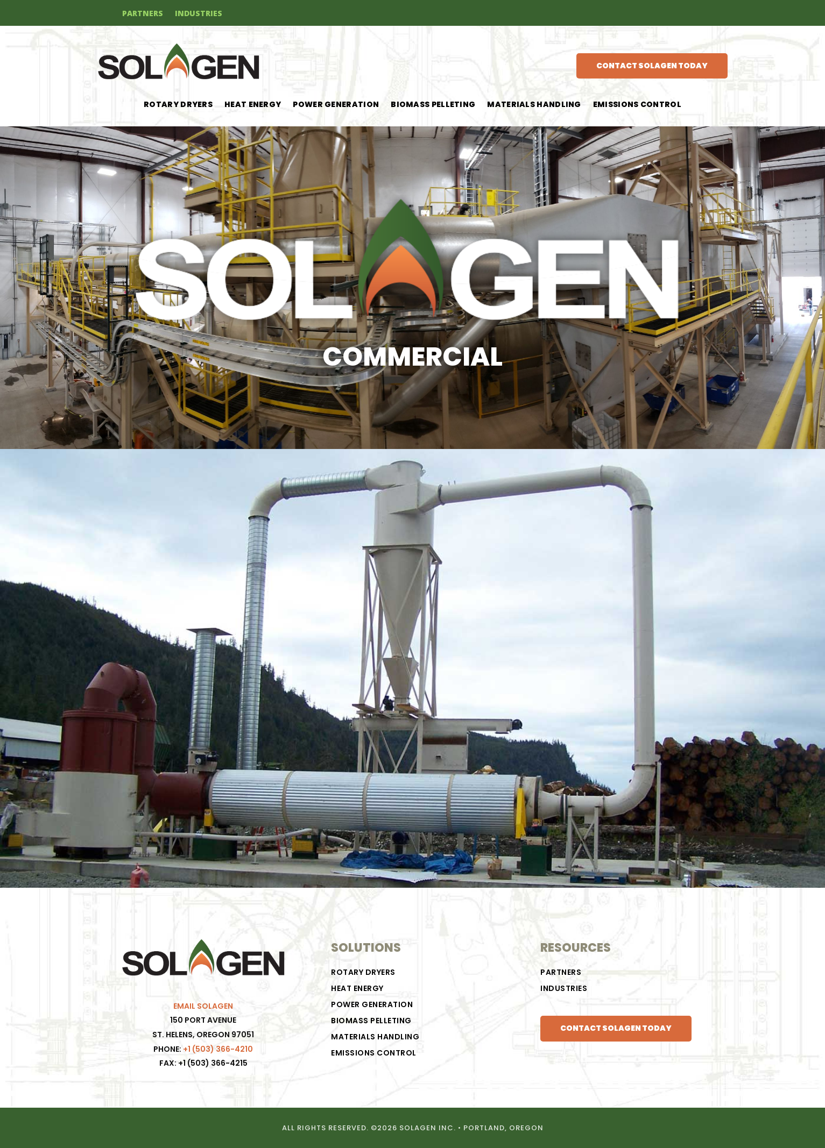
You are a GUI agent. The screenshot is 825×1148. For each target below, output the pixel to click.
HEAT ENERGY (252, 105)
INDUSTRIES (198, 14)
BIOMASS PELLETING (433, 105)
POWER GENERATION (336, 105)
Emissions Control (637, 105)
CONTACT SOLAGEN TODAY (652, 65)
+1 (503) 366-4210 (218, 1049)
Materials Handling (534, 105)
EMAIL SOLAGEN (203, 1006)
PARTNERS (142, 14)
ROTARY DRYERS (178, 105)
